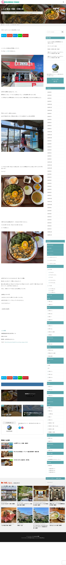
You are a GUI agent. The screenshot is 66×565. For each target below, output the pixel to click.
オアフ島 (50, 269)
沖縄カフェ (50, 407)
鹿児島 (49, 462)
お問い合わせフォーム (51, 494)
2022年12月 (49, 162)
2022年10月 (49, 168)
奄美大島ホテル (52, 472)
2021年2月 (49, 225)
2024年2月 (49, 128)
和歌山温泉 (50, 356)
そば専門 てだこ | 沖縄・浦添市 (21, 443)
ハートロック (10, 13)
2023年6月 (49, 149)
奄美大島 (50, 465)
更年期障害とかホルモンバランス (54, 459)
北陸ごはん (50, 343)
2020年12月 (49, 231)
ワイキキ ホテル (52, 280)
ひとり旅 (17, 12)
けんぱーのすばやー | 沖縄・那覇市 (8, 526)
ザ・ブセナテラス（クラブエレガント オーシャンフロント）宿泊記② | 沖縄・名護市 (40, 550)
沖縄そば (51, 413)
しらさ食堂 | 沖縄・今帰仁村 (15, 24)
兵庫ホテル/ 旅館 (51, 331)
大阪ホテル (50, 377)
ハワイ (49, 266)
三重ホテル (50, 304)
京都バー (50, 316)
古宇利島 (22, 13)
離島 (31, 13)
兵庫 (49, 322)
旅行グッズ (50, 398)
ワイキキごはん (52, 282)
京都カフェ (50, 310)
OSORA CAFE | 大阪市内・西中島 (21, 460)
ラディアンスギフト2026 (52, 46)
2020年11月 (49, 234)
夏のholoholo (50, 359)
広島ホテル (50, 395)
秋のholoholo (35, 12)
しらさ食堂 (7, 51)
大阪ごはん (50, 374)
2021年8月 (49, 210)
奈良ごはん (50, 389)
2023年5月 (49, 152)
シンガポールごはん (52, 263)
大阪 (49, 362)
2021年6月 (49, 213)
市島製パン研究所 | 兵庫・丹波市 (53, 49)
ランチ (17, 13)
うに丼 (4, 13)
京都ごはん (50, 313)
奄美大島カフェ (52, 468)
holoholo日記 (50, 245)
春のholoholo (50, 401)
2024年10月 (49, 110)
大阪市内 (50, 380)
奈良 (49, 383)
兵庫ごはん (50, 328)
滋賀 (49, 435)
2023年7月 (49, 146)
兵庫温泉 (50, 334)
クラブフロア (50, 251)
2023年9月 (49, 140)
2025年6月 (49, 95)
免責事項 (49, 488)
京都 (49, 307)
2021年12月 (49, 198)
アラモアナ (52, 272)
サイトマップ (49, 482)
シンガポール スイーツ (52, 257)
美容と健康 (50, 453)
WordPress (42, 560)
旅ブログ (25, 13)
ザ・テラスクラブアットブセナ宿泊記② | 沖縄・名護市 (40, 527)
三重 (49, 298)
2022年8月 (49, 174)
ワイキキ (51, 277)
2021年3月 (49, 222)
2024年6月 (49, 119)
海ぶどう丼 (29, 13)
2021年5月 (49, 216)
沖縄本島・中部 (51, 422)
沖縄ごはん (22, 12)
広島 (49, 392)
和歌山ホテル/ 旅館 (51, 353)
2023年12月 (49, 131)
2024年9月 (49, 113)
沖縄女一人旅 (20, 548)
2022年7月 (49, 177)
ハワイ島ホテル (52, 292)
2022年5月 (49, 183)
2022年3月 (49, 189)
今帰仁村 (19, 13)
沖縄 (20, 12)
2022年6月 (49, 180)
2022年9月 (49, 171)
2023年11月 (49, 134)
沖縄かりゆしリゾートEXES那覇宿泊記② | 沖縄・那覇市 (57, 527)
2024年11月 (49, 107)
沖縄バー (50, 416)
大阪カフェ (50, 371)
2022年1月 (49, 195)
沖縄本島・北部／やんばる (29, 12)
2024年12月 (49, 104)
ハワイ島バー (52, 290)
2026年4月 (49, 92)
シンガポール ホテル (52, 260)
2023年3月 (49, 158)
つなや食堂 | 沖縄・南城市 (6, 548)
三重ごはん (50, 301)
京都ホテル (50, 319)
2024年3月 (49, 125)
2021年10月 (49, 204)
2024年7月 (49, 116)
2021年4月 (49, 219)
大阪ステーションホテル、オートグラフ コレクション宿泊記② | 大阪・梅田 (55, 53)
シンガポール (50, 254)
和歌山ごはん (50, 350)
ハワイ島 (50, 285)
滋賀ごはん (50, 438)
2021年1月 (49, 228)
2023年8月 (49, 143)
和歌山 (49, 347)
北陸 (49, 340)
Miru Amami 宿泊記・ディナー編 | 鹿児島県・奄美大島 (26, 451)
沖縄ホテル (50, 419)
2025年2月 (49, 101)
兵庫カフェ (50, 325)
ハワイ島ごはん (52, 288)
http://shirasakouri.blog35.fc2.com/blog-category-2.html (16, 342)
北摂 (49, 365)
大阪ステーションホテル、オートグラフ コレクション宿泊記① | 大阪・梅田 (55, 57)
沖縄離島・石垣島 (51, 432)
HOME (3, 24)
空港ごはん (50, 450)
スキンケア (50, 456)
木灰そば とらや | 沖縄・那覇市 (56, 548)
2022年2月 (49, 192)
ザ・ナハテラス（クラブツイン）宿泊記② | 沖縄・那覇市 (24, 527)
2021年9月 (49, 207)
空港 (49, 447)
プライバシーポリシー (51, 485)
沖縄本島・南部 (51, 429)
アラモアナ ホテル (53, 274)
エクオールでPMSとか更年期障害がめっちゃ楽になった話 (55, 42)
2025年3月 (49, 98)
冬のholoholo (50, 337)
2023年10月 (49, 137)
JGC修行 (50, 248)
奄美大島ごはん (52, 470)
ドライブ (6, 13)
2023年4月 (49, 155)
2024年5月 (49, 122)
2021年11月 (49, 201)
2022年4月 (49, 186)
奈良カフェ (50, 386)
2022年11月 (49, 165)
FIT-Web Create (31, 560)
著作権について (50, 491)
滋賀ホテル (50, 441)
